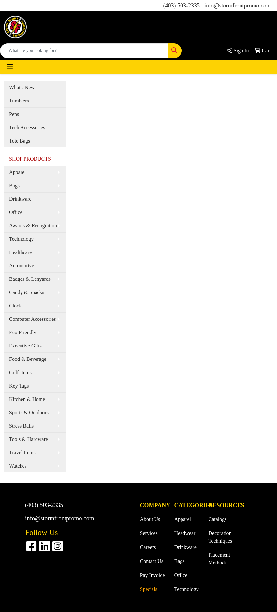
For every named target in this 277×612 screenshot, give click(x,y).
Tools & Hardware (28, 439)
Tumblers (19, 100)
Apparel (17, 172)
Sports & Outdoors (29, 412)
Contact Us (152, 561)
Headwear (185, 533)
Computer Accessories (32, 319)
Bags (14, 185)
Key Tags (19, 385)
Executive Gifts (25, 345)
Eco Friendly (22, 332)
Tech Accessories (27, 127)
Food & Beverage (27, 359)
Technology (21, 239)
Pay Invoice (152, 575)
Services (149, 533)
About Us (150, 519)
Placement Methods (219, 558)
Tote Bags (19, 140)
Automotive (21, 265)
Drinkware (20, 199)
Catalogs (218, 519)
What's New (22, 87)
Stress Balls (21, 425)
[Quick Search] (84, 50)
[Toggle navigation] (10, 67)
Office (15, 212)
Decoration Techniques (220, 537)
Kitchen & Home (27, 399)
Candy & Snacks (26, 292)
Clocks (16, 305)
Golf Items (20, 372)
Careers (148, 547)
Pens (14, 114)
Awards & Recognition (33, 225)
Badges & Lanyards (30, 279)
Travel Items (22, 452)
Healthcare (20, 252)
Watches (18, 466)
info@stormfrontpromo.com (237, 5)
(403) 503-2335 (181, 5)
